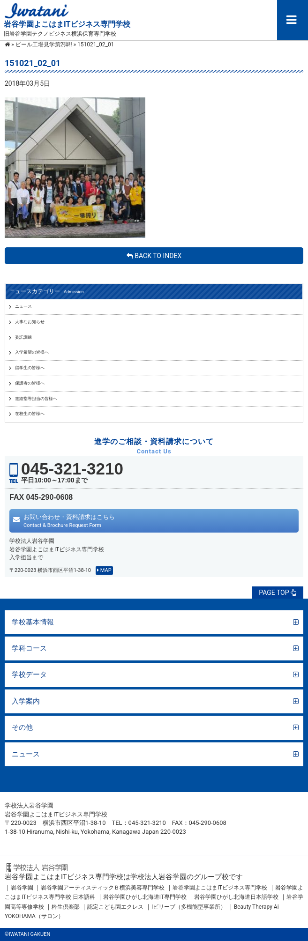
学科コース (29, 648)
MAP (104, 570)
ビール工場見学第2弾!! (43, 44)
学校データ (29, 674)
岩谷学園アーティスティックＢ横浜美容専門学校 (103, 887)
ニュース (26, 754)
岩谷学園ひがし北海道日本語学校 (236, 897)
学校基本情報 (33, 622)
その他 (22, 727)
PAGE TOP (277, 592)
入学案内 (26, 701)
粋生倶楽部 (66, 907)
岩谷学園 (22, 887)
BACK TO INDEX (154, 255)
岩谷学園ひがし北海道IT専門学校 (145, 897)
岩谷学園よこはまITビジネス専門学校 (220, 887)
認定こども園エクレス (115, 907)
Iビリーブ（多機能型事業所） (188, 907)
